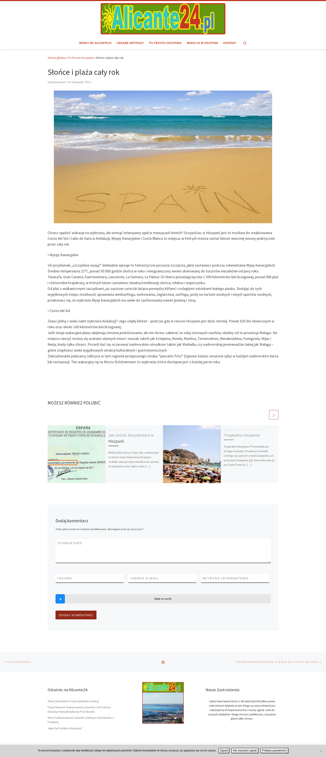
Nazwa (64, 578)
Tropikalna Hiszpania (242, 435)
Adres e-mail (144, 578)
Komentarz (69, 543)
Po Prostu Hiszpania (80, 58)
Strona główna (57, 58)
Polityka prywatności (274, 750)
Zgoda (224, 750)
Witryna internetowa (226, 578)
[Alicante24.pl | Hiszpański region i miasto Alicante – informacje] (163, 18)
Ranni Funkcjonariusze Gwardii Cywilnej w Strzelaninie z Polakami (81, 720)
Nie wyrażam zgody (245, 750)
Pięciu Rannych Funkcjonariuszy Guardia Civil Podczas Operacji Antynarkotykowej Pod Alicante (79, 709)
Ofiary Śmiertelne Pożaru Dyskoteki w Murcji (73, 701)
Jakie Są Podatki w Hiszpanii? (65, 728)
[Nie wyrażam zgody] (321, 751)
